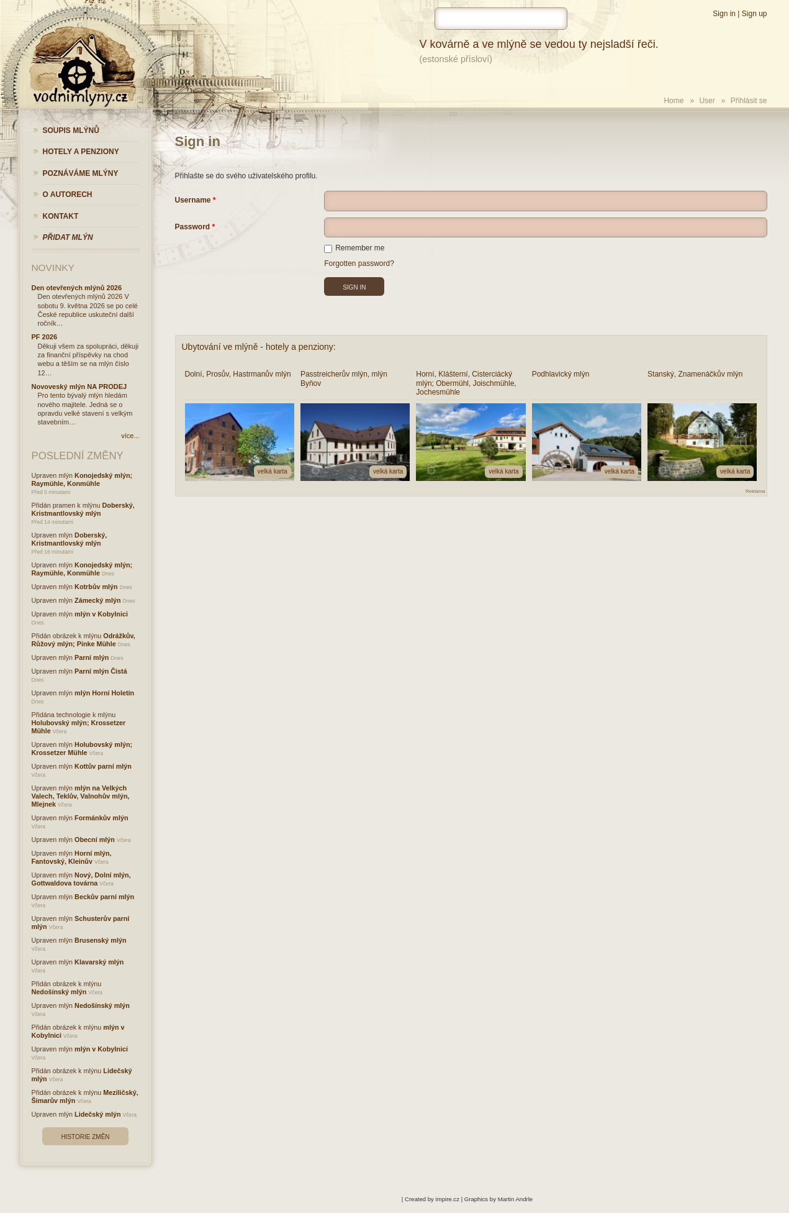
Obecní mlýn (94, 839)
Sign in (724, 13)
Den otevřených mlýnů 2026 (77, 287)
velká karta (272, 471)
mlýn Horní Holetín (104, 693)
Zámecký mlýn (97, 600)
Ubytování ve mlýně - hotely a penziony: (259, 347)
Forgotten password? (359, 263)
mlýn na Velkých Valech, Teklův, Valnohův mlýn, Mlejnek (81, 796)
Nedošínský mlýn (59, 992)
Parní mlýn (91, 657)
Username (193, 200)
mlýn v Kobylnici (101, 614)
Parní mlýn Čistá (100, 671)
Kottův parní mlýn (103, 766)
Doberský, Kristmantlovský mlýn (83, 509)
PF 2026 (45, 337)
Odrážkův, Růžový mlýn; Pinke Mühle (83, 640)
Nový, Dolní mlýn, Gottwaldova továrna (81, 879)
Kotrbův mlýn (96, 586)
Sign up (754, 13)
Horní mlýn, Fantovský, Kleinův (72, 857)
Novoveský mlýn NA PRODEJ (79, 386)
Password (192, 226)
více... (130, 435)
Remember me (354, 248)
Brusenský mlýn (100, 940)
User (707, 100)
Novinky (53, 267)
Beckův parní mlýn (104, 896)
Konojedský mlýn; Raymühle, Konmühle (82, 479)
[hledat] (501, 18)
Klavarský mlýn (99, 962)
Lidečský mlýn (97, 1114)
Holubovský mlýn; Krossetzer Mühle (82, 748)
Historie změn (85, 1136)
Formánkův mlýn (101, 818)
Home (673, 100)
